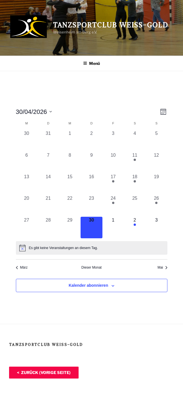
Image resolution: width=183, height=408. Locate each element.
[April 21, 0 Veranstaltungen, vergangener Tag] (48, 205)
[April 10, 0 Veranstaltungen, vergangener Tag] (113, 162)
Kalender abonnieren (88, 285)
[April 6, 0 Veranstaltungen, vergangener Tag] (26, 162)
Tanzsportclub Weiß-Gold (110, 25)
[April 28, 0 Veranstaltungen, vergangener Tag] (48, 227)
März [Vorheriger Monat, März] (22, 267)
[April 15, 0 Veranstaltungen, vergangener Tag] (70, 184)
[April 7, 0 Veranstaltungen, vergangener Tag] (48, 162)
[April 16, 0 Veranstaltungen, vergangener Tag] (91, 184)
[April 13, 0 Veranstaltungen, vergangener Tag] (26, 184)
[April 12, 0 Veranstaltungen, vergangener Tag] (156, 162)
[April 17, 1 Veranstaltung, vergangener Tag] (113, 184)
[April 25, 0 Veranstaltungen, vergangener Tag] (135, 205)
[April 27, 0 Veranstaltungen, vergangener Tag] (26, 227)
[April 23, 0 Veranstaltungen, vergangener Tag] (91, 205)
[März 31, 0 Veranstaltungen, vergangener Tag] (48, 141)
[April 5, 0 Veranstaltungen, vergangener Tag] (156, 141)
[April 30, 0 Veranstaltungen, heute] (91, 227)
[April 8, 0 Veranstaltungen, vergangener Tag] (70, 162)
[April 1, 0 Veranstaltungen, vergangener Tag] (70, 141)
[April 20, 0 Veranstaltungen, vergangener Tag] (26, 205)
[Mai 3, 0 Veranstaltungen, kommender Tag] (156, 227)
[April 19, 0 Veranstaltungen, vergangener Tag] (156, 184)
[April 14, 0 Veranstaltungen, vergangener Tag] (48, 184)
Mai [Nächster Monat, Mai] (162, 267)
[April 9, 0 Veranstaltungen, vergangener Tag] (91, 162)
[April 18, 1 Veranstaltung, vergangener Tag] (135, 184)
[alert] (91, 248)
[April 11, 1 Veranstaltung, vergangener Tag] (135, 162)
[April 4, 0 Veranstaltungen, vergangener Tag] (135, 141)
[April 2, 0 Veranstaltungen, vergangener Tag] (91, 141)
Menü (91, 63)
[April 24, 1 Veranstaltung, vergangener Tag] (113, 205)
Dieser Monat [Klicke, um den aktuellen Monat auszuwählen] (91, 267)
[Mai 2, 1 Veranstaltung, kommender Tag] (135, 227)
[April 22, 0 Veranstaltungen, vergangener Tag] (70, 205)
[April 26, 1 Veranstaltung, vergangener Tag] (156, 205)
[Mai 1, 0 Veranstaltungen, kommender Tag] (113, 227)
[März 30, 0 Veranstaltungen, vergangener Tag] (26, 141)
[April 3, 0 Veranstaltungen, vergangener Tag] (113, 141)
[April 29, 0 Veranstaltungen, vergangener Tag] (70, 227)
